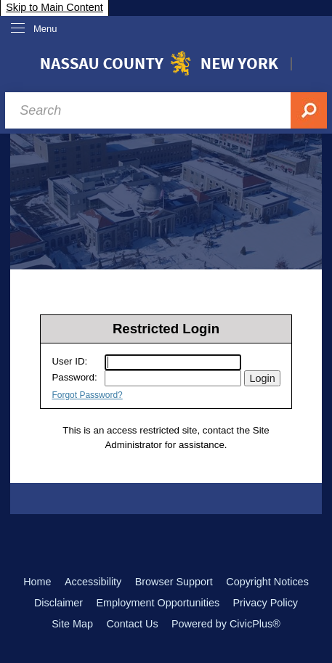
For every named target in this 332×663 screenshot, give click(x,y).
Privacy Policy (265, 603)
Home (37, 581)
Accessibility (93, 581)
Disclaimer (58, 603)
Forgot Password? (87, 395)
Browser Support (174, 581)
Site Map (72, 624)
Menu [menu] (45, 28)
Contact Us (132, 624)
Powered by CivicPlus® (225, 624)
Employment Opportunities (158, 603)
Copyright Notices (267, 581)
